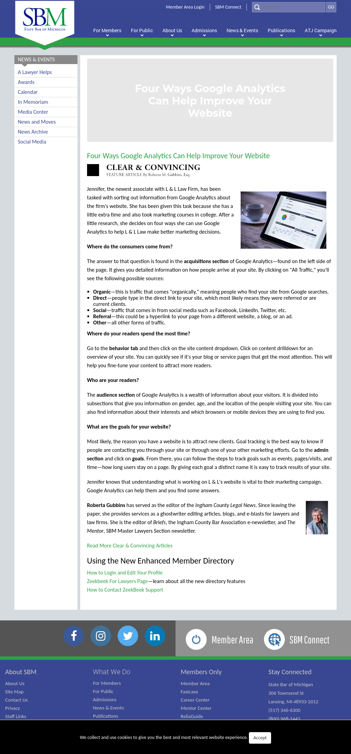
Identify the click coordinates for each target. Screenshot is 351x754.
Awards (26, 82)
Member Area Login (185, 7)
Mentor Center (196, 708)
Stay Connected (290, 672)
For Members (107, 683)
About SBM (21, 672)
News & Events (108, 708)
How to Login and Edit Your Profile (125, 572)
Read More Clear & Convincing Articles (129, 545)
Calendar (28, 92)
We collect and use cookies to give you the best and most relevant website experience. (175, 738)
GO (331, 7)
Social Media (32, 141)
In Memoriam (33, 102)
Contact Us (16, 700)
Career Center (195, 700)
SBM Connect (228, 7)
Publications (105, 716)
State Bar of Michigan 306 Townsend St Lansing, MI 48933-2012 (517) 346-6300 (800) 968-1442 (293, 701)
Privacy (12, 708)
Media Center (33, 112)
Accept (260, 738)
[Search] (288, 7)
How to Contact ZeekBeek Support (125, 589)
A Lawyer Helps (35, 72)
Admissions (105, 699)
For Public (103, 691)
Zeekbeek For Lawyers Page (117, 581)
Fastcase (189, 692)
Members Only (201, 672)
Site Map (14, 692)
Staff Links (15, 716)
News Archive (33, 131)
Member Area (195, 683)
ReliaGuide (192, 716)
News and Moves (37, 122)
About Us (14, 683)
